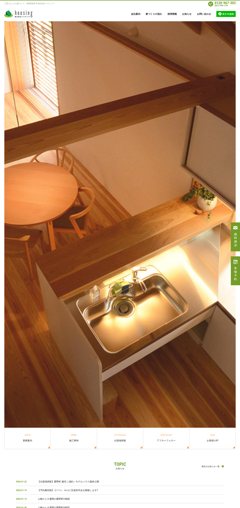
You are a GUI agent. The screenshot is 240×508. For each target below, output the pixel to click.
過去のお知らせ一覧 (211, 466)
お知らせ (187, 14)
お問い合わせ (204, 14)
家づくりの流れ (154, 14)
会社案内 (135, 14)
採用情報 (172, 14)
